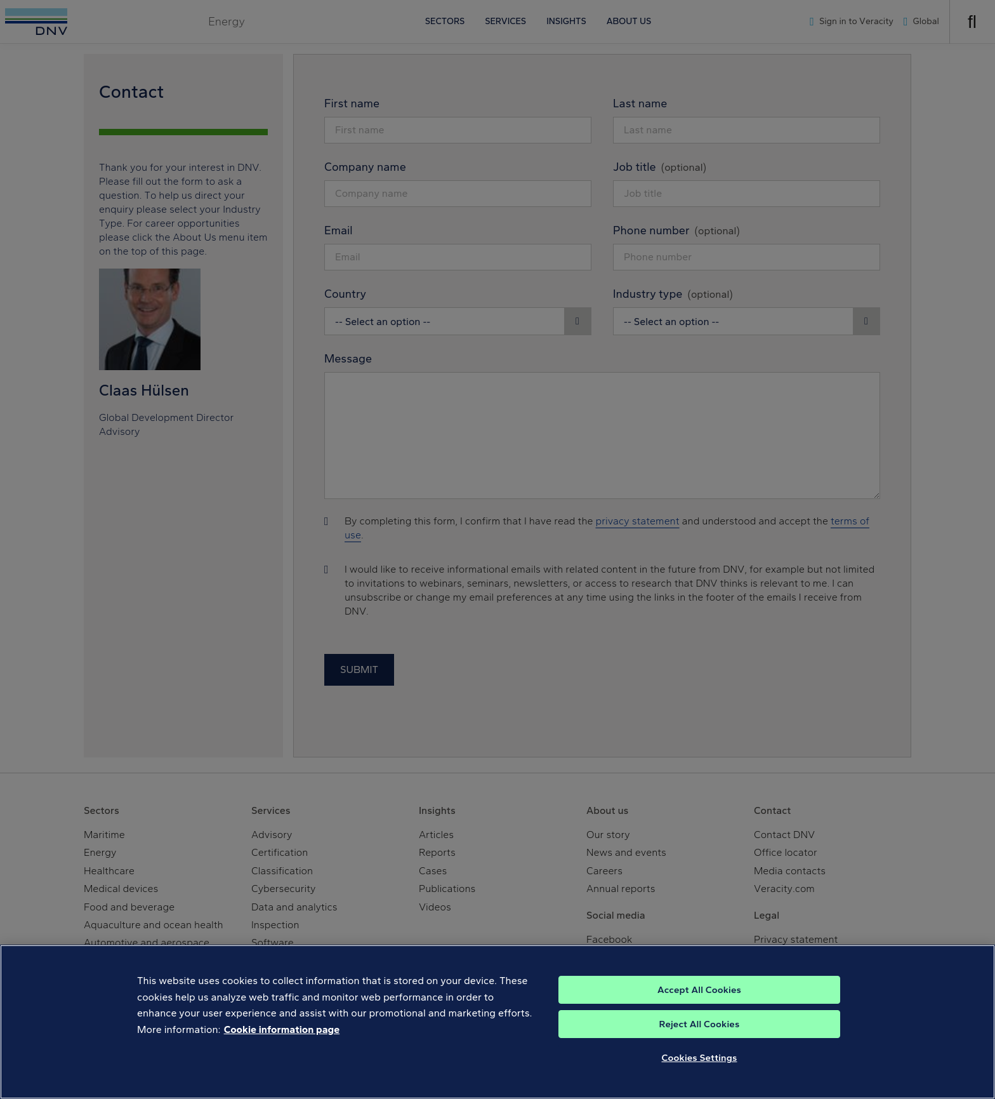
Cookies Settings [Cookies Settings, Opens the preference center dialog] (699, 1069)
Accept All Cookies (699, 1001)
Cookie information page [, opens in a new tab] (282, 1041)
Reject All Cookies (699, 1035)
